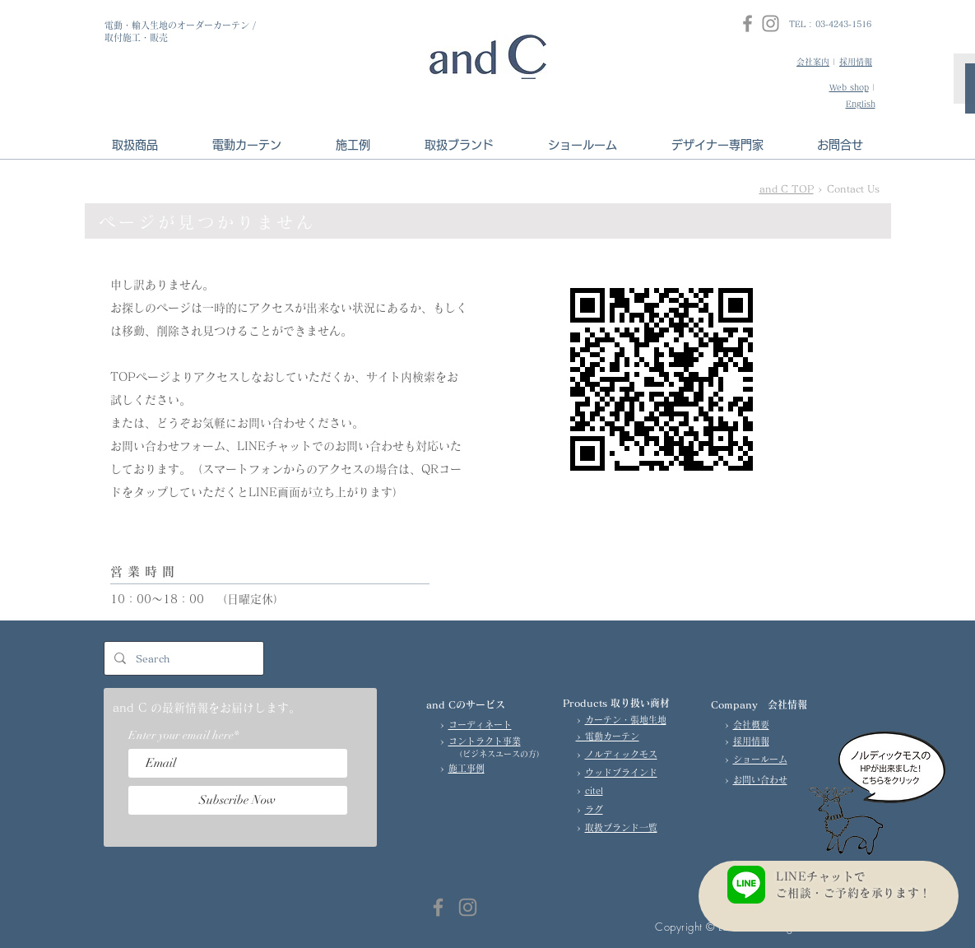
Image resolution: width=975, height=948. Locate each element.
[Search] (182, 658)
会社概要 (751, 724)
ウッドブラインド (621, 772)
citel (594, 790)
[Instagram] (770, 23)
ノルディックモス (621, 754)
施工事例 (466, 768)
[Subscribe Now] (237, 800)
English (860, 104)
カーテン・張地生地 (625, 719)
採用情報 (855, 62)
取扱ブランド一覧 (621, 827)
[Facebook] (747, 23)
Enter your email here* (183, 735)
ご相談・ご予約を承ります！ (859, 893)
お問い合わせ (760, 779)
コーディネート (480, 724)
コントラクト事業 (484, 741)
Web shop (849, 87)
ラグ (594, 809)
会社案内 (812, 62)
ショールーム (760, 759)
